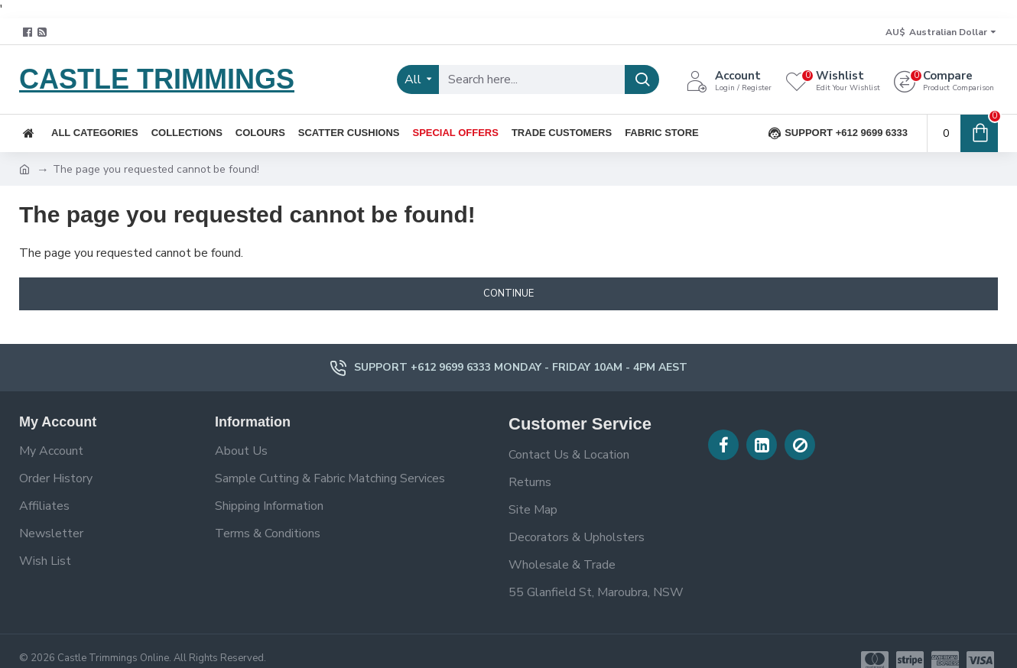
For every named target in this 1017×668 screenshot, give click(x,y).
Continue (508, 293)
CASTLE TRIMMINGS (156, 79)
